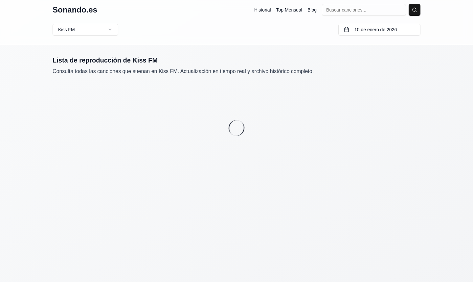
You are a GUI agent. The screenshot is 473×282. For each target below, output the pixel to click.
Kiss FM (85, 29)
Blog (312, 10)
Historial (262, 10)
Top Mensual (289, 10)
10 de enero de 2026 (370, 29)
